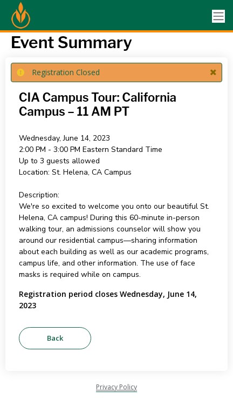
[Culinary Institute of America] (48, 16)
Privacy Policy (116, 387)
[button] (213, 72)
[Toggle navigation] (218, 16)
